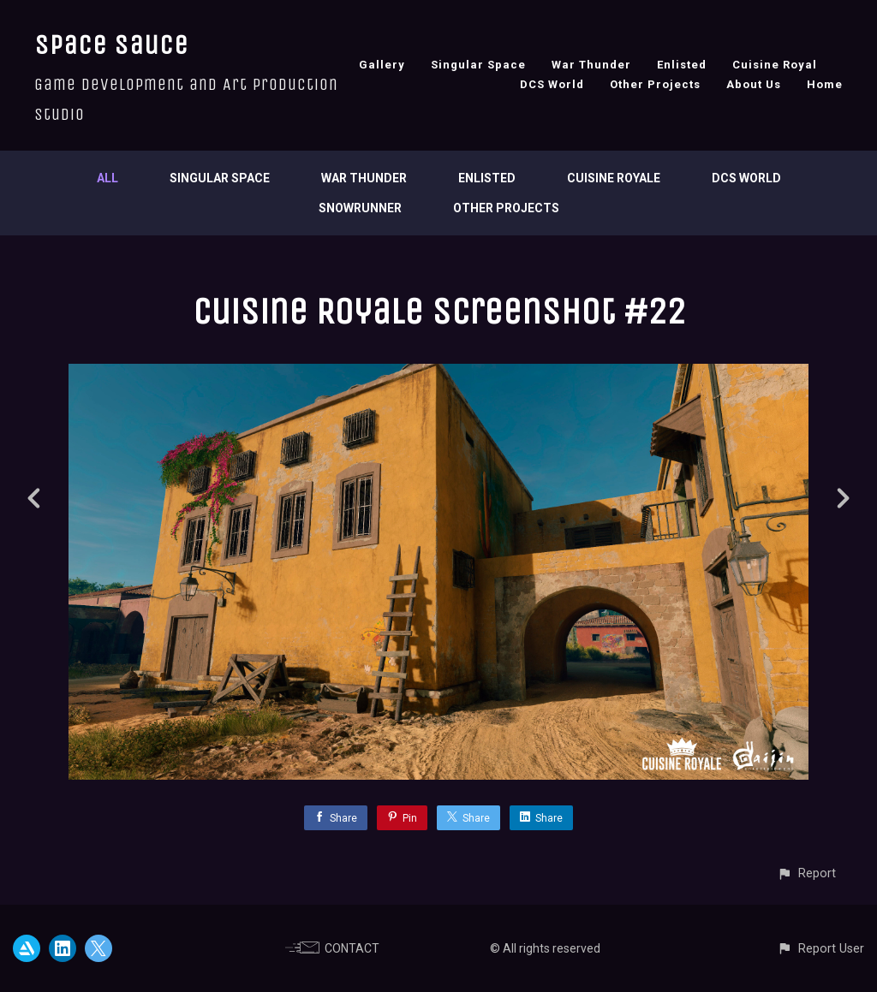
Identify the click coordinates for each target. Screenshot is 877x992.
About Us (753, 84)
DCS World (552, 84)
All (107, 178)
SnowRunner (360, 208)
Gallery (382, 64)
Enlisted (682, 64)
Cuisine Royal (774, 64)
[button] (806, 873)
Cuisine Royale (613, 178)
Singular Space (478, 64)
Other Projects (655, 84)
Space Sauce (111, 45)
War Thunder (591, 64)
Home (825, 84)
